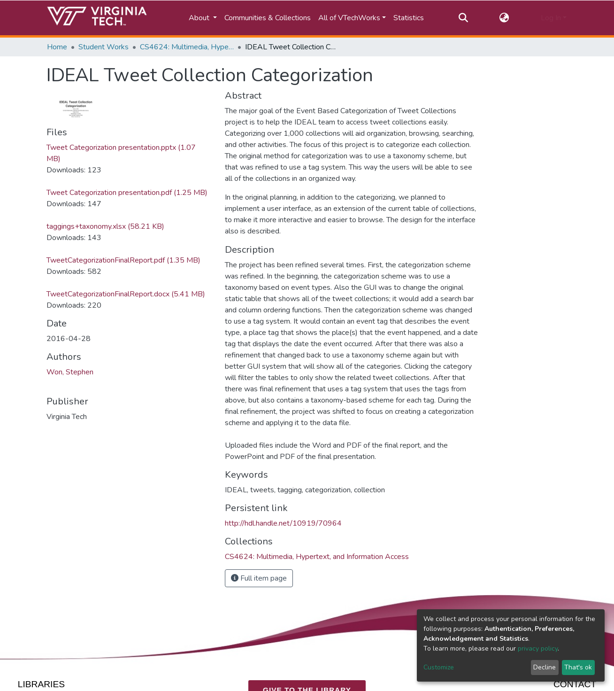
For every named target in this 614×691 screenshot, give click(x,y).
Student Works (103, 47)
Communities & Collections (267, 18)
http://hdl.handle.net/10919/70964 (283, 523)
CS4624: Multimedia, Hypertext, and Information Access (187, 47)
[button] (504, 17)
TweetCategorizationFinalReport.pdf (123, 260)
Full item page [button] (259, 578)
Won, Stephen (69, 372)
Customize (438, 667)
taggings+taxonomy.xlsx (105, 226)
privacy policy (538, 648)
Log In (551, 18)
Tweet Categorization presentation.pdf (126, 192)
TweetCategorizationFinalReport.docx (125, 294)
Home (57, 47)
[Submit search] (463, 17)
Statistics (408, 18)
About (200, 18)
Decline (544, 667)
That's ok (578, 667)
